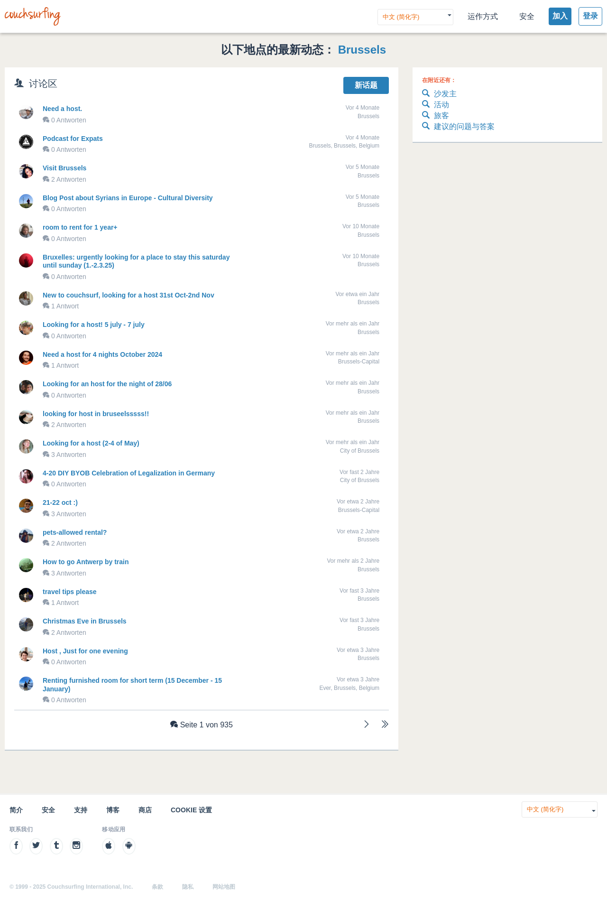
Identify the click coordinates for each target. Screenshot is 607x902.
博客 (113, 810)
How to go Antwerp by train (86, 562)
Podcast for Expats (73, 138)
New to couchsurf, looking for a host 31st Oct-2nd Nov (128, 295)
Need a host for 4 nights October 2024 (102, 354)
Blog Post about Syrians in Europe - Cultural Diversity (128, 198)
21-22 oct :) (60, 502)
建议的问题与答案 (458, 126)
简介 (16, 810)
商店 (145, 810)
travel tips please (70, 591)
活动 (435, 105)
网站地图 (223, 886)
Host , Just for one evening (85, 651)
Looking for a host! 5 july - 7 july (94, 324)
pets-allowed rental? (75, 532)
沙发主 (439, 94)
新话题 (366, 85)
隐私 (187, 886)
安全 (526, 16)
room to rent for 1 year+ (80, 227)
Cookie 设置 (191, 810)
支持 (80, 810)
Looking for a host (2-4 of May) (91, 443)
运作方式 (483, 16)
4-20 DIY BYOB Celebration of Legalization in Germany (129, 473)
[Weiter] (366, 725)
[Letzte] (385, 725)
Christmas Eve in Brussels (85, 621)
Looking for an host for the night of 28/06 (107, 384)
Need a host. (62, 108)
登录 (590, 16)
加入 (560, 16)
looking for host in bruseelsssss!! (96, 414)
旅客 (435, 116)
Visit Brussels (64, 168)
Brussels (362, 49)
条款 (157, 886)
